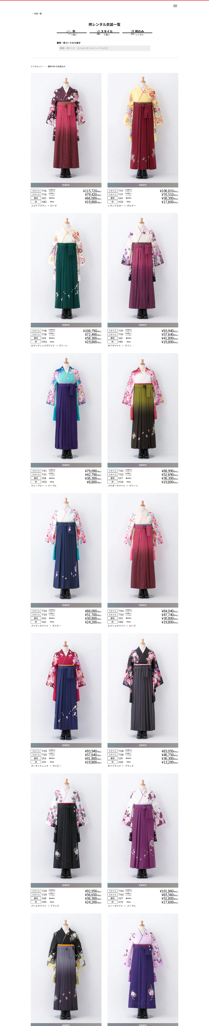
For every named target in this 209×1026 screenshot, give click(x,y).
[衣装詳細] (53, 129)
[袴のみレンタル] (137, 36)
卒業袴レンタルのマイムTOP (43, 13)
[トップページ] (39, 6)
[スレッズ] (101, 998)
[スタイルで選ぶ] (104, 36)
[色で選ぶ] (72, 36)
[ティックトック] (114, 998)
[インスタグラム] (95, 998)
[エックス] (107, 999)
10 (136, 902)
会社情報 (60, 1006)
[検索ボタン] (149, 56)
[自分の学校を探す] (75, 957)
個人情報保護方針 (114, 1006)
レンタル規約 (75, 1006)
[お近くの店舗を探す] (134, 957)
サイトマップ (148, 1006)
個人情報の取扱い (94, 1006)
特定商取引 (132, 1006)
